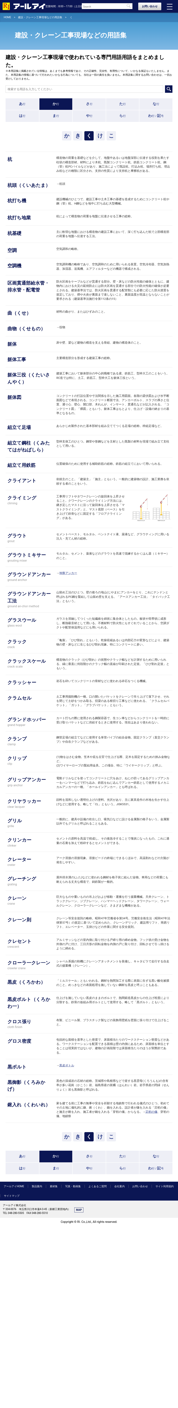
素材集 (54, 1368)
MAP (79, 1391)
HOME (7, 17)
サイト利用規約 (165, 1368)
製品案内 (37, 1368)
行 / (156, 116)
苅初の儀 (151, 1292)
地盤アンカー (68, 655)
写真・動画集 (73, 1368)
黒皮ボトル (66, 1239)
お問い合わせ (150, 6)
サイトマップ (12, 1377)
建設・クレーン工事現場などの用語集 (40, 17)
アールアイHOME (14, 1368)
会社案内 (119, 1368)
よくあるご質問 (97, 1368)
